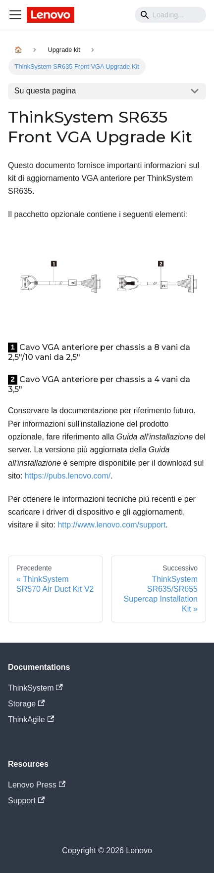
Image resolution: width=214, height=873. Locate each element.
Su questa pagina (45, 91)
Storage (26, 703)
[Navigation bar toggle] (15, 14)
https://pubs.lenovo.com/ (67, 476)
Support (26, 800)
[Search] (170, 15)
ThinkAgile (31, 719)
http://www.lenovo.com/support (111, 525)
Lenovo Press (36, 785)
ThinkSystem (35, 688)
